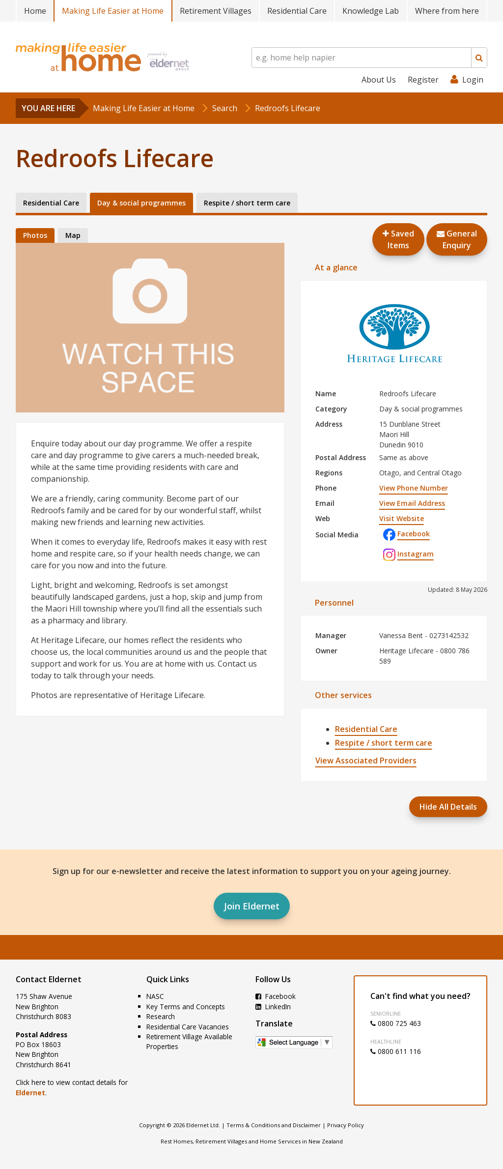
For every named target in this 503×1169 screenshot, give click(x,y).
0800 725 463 (395, 1023)
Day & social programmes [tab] (141, 202)
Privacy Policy (345, 1125)
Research (160, 1016)
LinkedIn (273, 1006)
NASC (155, 996)
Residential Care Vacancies (187, 1026)
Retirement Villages (216, 10)
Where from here (447, 10)
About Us (379, 79)
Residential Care (297, 10)
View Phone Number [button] (413, 488)
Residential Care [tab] (51, 202)
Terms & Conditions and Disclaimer (273, 1125)
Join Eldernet (251, 906)
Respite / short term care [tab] (247, 202)
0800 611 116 (395, 1051)
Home (35, 10)
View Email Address (412, 503)
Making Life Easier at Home (113, 10)
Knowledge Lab (370, 10)
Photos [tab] (35, 235)
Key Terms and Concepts (185, 1006)
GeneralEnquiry (457, 239)
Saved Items (398, 239)
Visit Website (401, 518)
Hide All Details (448, 806)
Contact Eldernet (49, 979)
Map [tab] (73, 235)
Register (423, 79)
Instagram (408, 553)
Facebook (406, 533)
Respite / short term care (383, 742)
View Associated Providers (366, 760)
